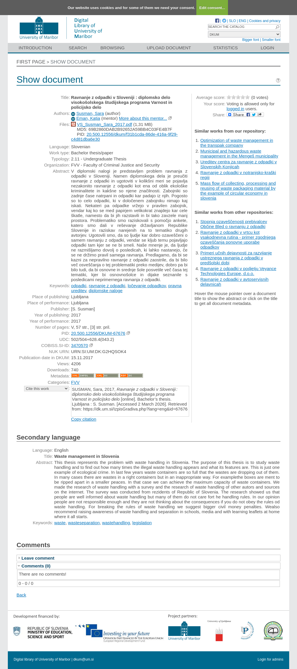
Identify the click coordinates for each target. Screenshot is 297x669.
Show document (73, 62)
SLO (232, 21)
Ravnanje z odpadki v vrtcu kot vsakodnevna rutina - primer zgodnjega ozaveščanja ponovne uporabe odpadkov (238, 239)
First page (31, 62)
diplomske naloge (106, 290)
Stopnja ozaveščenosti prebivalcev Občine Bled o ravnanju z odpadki (233, 224)
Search (78, 47)
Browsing (112, 47)
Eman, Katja (88, 118)
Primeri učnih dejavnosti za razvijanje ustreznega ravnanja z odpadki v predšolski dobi (236, 257)
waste (60, 522)
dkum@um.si (83, 659)
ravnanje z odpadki (107, 285)
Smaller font (271, 40)
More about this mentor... (143, 118)
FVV (75, 382)
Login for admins (270, 659)
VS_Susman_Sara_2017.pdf (104, 124)
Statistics (225, 47)
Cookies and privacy (264, 21)
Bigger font (250, 40)
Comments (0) (35, 565)
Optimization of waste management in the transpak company (236, 143)
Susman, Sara (90, 113)
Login (267, 47)
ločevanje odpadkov (147, 285)
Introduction (35, 47)
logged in (235, 108)
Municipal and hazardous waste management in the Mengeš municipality (239, 153)
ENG (242, 21)
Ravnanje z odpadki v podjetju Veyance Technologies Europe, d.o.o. (238, 271)
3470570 (79, 345)
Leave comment (37, 558)
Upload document (169, 47)
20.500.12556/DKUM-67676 (98, 333)
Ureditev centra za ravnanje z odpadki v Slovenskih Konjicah (238, 164)
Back (21, 594)
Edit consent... (212, 8)
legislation (142, 522)
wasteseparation (84, 522)
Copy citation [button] (83, 419)
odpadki (78, 285)
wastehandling (116, 522)
